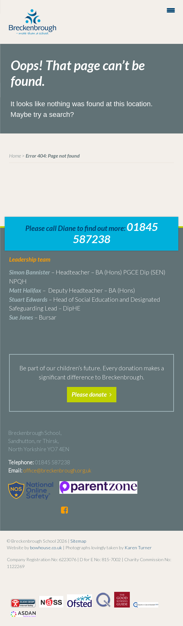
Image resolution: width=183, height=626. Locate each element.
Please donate (92, 394)
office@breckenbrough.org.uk (57, 470)
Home (15, 156)
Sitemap (78, 541)
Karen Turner (138, 547)
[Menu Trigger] (170, 9)
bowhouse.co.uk (46, 547)
